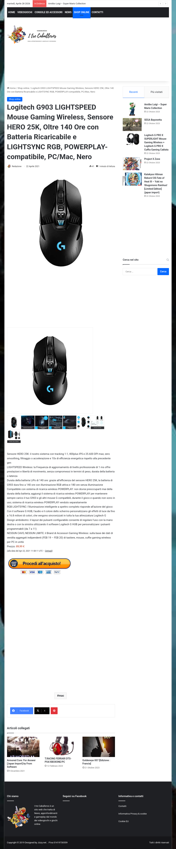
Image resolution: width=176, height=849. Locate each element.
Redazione (18, 166)
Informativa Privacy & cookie (132, 814)
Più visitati (157, 92)
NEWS (68, 12)
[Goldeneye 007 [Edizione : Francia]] (98, 747)
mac (61, 695)
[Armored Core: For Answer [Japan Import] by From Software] (23, 747)
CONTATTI (97, 12)
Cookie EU (123, 821)
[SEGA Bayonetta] (132, 125)
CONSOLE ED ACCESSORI (49, 12)
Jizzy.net (42, 842)
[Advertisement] (119, 52)
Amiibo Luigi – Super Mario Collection (67, 3)
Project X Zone (152, 159)
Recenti (133, 92)
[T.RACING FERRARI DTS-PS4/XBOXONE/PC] (61, 746)
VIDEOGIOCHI (24, 12)
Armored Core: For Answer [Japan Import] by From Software (21, 763)
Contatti (122, 806)
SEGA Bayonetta (153, 120)
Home (11, 88)
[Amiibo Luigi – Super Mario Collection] (132, 109)
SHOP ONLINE (81, 12)
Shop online (23, 88)
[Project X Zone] (132, 164)
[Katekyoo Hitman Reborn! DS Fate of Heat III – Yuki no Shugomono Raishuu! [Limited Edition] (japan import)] (132, 179)
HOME (11, 12)
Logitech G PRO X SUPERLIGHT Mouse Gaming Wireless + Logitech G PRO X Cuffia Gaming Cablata (156, 143)
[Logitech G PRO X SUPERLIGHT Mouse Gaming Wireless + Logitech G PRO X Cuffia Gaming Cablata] (132, 140)
